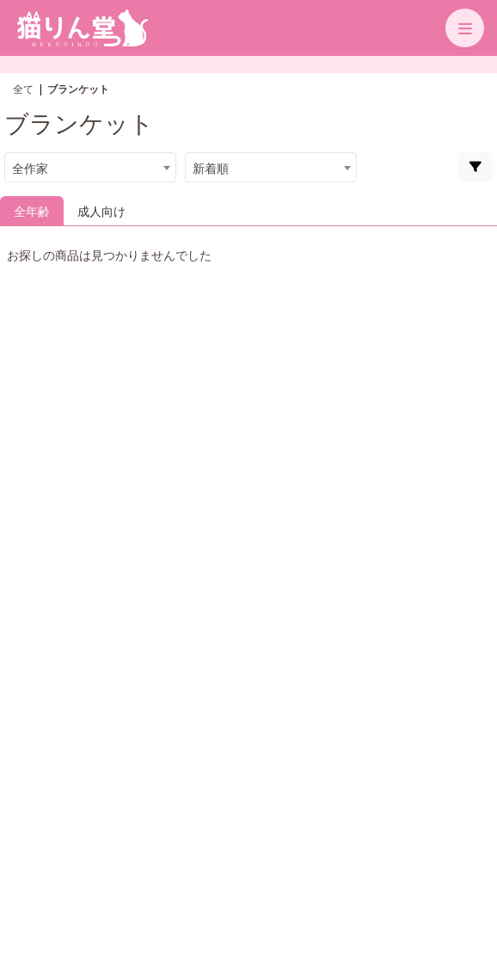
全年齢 (32, 211)
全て (23, 89)
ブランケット (78, 89)
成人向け (101, 211)
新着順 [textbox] (211, 168)
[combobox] (90, 167)
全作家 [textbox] (30, 168)
